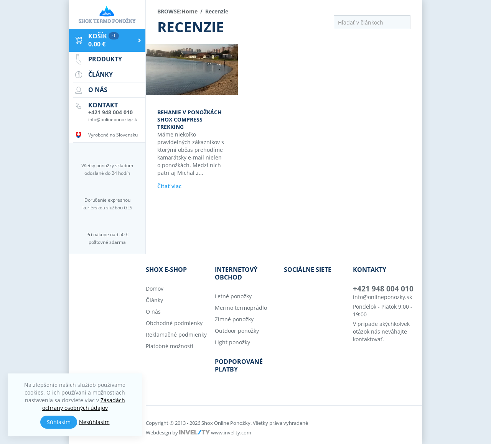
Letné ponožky (233, 296)
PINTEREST (340, 294)
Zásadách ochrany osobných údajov (83, 403)
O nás (153, 311)
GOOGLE (322, 294)
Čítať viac (169, 186)
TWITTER (304, 294)
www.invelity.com (231, 432)
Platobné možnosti (169, 346)
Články (154, 300)
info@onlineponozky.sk (382, 297)
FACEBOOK (288, 294)
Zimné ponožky (234, 319)
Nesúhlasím (94, 422)
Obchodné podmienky (174, 323)
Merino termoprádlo (241, 307)
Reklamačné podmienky (176, 334)
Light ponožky (232, 342)
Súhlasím (59, 422)
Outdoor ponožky (237, 330)
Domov (154, 288)
